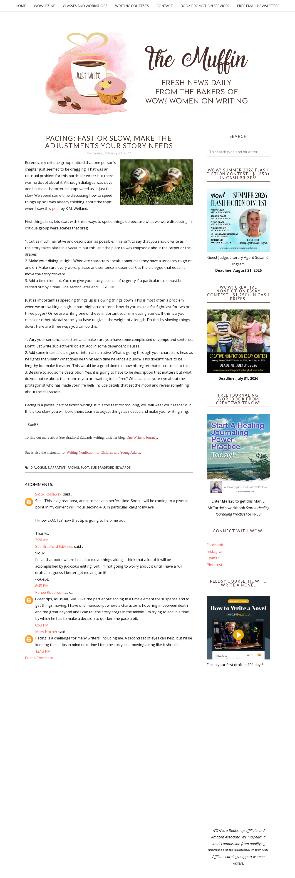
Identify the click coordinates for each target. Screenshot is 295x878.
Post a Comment (39, 657)
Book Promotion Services (205, 6)
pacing (73, 467)
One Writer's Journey (141, 437)
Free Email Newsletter (258, 6)
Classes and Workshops (85, 6)
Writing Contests (132, 6)
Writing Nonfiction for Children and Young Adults (103, 452)
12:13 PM (43, 651)
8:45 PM (42, 585)
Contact (164, 6)
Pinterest (214, 564)
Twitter (213, 558)
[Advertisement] (238, 747)
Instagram (215, 551)
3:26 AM (42, 539)
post (56, 208)
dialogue (38, 467)
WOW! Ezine (44, 6)
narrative (57, 467)
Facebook (215, 544)
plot (85, 467)
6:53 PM (42, 625)
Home (21, 6)
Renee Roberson (49, 592)
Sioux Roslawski (48, 494)
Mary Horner (46, 631)
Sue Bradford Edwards (111, 467)
